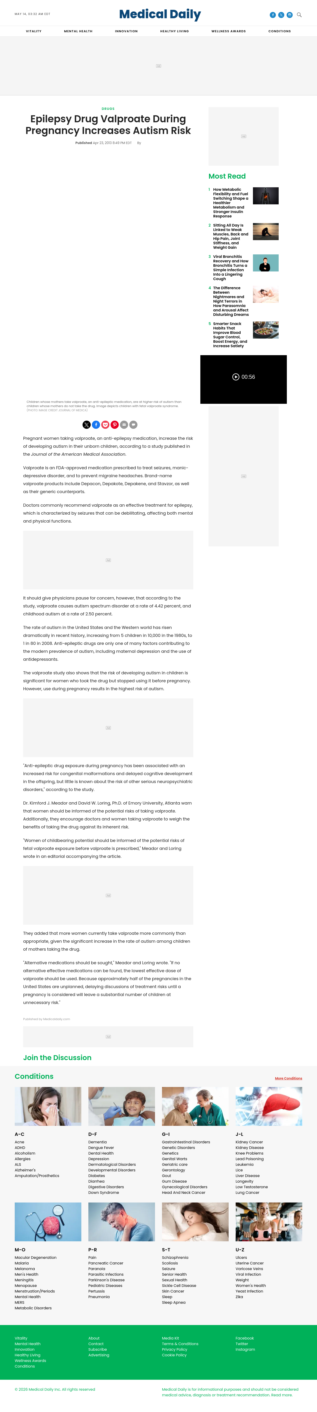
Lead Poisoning (250, 1159)
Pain (92, 1257)
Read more (281, 1395)
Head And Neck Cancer (183, 1192)
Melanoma (25, 1268)
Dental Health (101, 1153)
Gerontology (173, 1170)
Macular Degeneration (36, 1257)
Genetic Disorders (178, 1147)
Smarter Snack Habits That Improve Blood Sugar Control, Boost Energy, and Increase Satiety (230, 335)
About (94, 1338)
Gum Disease (174, 1181)
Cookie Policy (174, 1355)
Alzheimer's (25, 1170)
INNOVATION (126, 31)
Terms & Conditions (180, 1344)
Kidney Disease (250, 1147)
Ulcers (241, 1257)
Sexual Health (174, 1280)
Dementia (97, 1142)
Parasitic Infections (106, 1274)
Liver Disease (248, 1175)
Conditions (34, 1076)
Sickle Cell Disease (179, 1285)
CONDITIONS (279, 31)
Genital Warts (174, 1159)
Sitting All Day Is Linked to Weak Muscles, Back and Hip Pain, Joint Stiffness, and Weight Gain (230, 236)
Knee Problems (249, 1153)
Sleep (167, 1297)
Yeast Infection (249, 1291)
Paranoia (96, 1268)
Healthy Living (27, 1355)
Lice (239, 1170)
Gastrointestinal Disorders (186, 1142)
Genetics (170, 1153)
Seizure (168, 1268)
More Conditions (288, 1078)
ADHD (20, 1147)
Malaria (22, 1263)
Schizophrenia (175, 1257)
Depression (98, 1159)
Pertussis (96, 1291)
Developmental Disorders (111, 1170)
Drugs (108, 108)
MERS (19, 1302)
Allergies (23, 1159)
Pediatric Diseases (105, 1285)
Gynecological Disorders (184, 1187)
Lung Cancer (247, 1192)
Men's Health (26, 1274)
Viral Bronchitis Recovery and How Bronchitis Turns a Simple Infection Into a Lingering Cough (231, 268)
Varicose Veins (249, 1268)
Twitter (242, 1344)
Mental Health (28, 1297)
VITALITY (34, 31)
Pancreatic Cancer (105, 1263)
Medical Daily (160, 14)
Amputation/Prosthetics (37, 1175)
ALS (18, 1164)
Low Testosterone (252, 1187)
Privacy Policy (174, 1349)
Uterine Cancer (250, 1263)
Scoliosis (170, 1263)
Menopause (26, 1285)
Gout (166, 1175)
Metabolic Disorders (33, 1308)
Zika (239, 1297)
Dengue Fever (101, 1147)
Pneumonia (99, 1297)
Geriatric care (174, 1164)
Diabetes (96, 1175)
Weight (242, 1280)
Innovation (25, 1349)
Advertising (98, 1355)
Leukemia (244, 1164)
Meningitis (24, 1280)
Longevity (244, 1181)
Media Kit (170, 1338)
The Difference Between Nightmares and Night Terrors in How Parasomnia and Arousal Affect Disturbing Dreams (231, 301)
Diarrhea (96, 1181)
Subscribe (97, 1349)
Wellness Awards (229, 31)
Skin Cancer (173, 1291)
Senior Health (174, 1274)
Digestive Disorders (106, 1187)
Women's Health (251, 1285)
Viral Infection (248, 1274)
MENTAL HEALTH (78, 31)
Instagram (245, 1349)
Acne (19, 1142)
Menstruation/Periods (35, 1291)
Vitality (21, 1338)
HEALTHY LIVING (174, 31)
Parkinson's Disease (106, 1280)
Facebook (245, 1338)
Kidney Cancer (249, 1142)
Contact (96, 1344)
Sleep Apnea (174, 1302)
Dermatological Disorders (112, 1164)
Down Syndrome (103, 1192)
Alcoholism (25, 1153)
